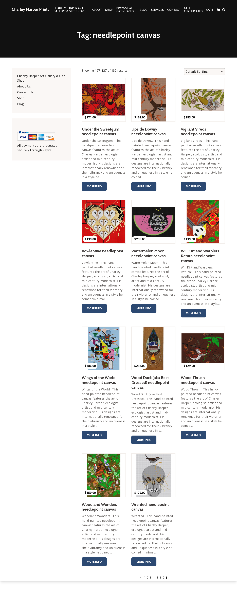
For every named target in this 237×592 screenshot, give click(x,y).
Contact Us (25, 92)
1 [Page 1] (145, 577)
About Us (24, 86)
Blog (20, 104)
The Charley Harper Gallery (30, 10)
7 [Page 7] (164, 577)
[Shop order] (204, 71)
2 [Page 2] (148, 577)
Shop (21, 98)
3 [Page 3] (151, 577)
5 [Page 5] (157, 577)
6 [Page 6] (160, 577)
